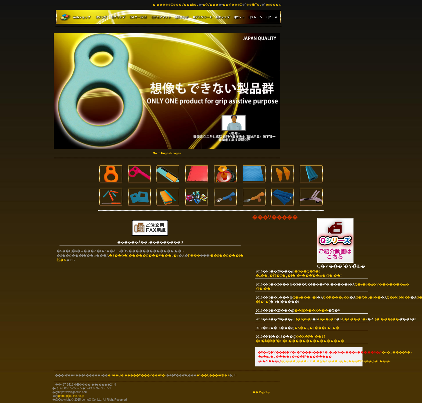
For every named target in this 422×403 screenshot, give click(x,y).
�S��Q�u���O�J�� (316, 328)
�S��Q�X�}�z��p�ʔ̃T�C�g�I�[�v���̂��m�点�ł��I (299, 273)
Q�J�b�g (303, 319)
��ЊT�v (253, 4)
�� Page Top (261, 392)
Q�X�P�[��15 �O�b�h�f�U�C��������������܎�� (300, 339)
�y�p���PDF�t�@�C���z (365, 361)
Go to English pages (167, 153)
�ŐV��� (210, 4)
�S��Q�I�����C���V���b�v (143, 256)
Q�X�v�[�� (368, 297)
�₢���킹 (273, 4)
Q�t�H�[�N (398, 297)
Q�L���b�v (354, 319)
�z (336, 361)
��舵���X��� (311, 310)
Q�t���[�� (386, 319)
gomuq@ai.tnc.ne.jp (71, 395)
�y (283, 361)
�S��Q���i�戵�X (212, 375)
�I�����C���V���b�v (175, 4)
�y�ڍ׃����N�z (397, 352)
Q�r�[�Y (327, 319)
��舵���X (232, 4)
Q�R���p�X (336, 297)
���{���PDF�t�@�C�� (310, 361)
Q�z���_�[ (305, 297)
